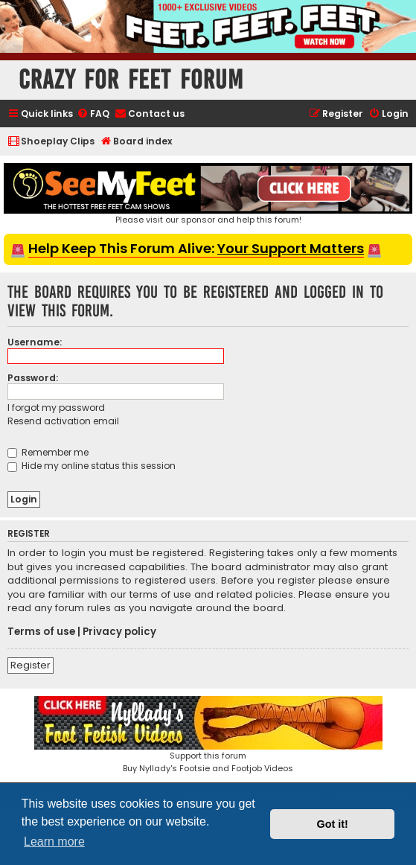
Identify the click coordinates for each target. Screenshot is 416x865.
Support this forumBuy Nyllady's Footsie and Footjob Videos (208, 735)
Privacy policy (119, 632)
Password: (32, 377)
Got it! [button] (332, 824)
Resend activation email (63, 421)
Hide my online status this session (91, 465)
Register (30, 665)
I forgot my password (56, 407)
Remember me (48, 452)
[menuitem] (93, 114)
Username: (34, 342)
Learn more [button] (54, 841)
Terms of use (41, 632)
